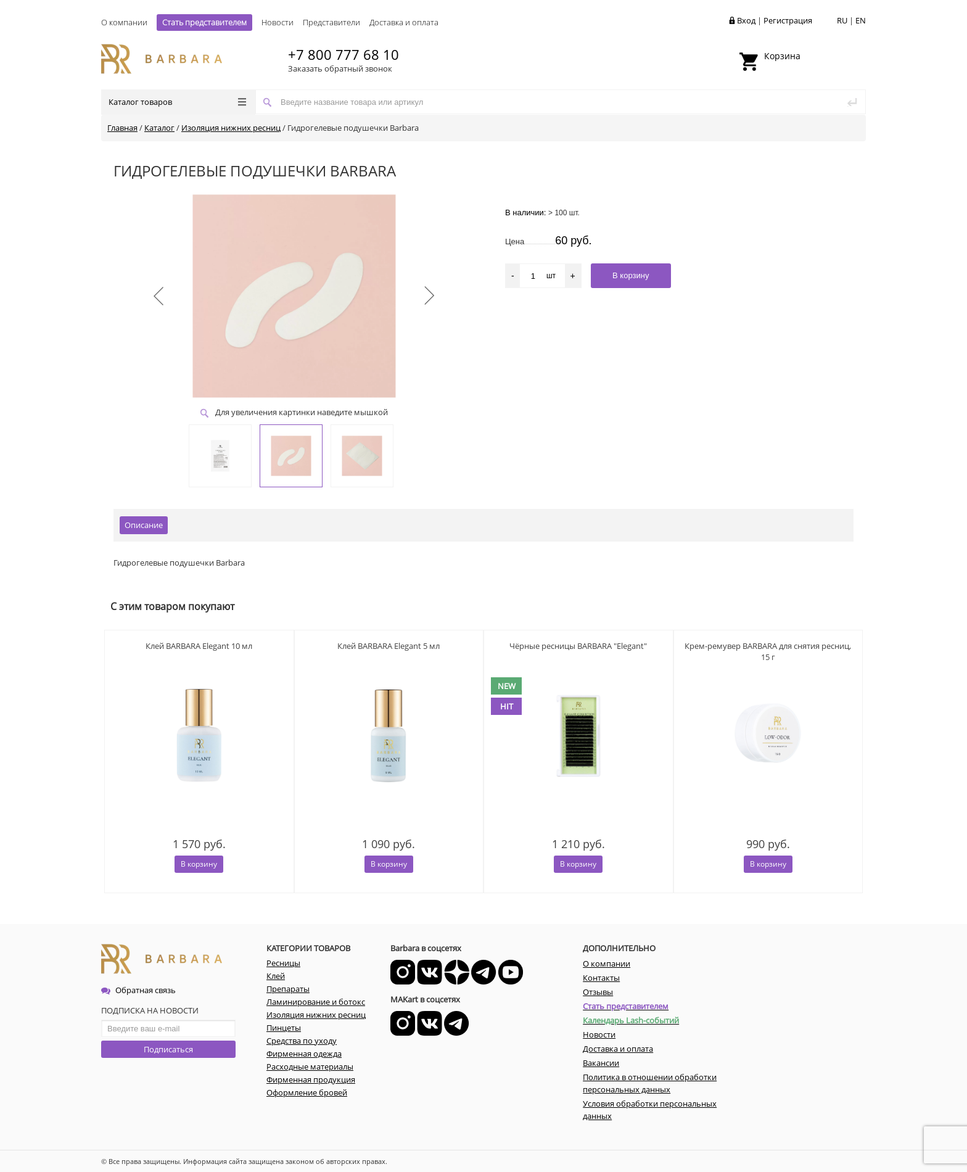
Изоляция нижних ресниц (231, 127)
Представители (331, 22)
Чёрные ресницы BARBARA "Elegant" (578, 645)
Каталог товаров (177, 101)
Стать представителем (204, 22)
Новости (277, 22)
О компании (124, 22)
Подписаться (168, 1049)
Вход (746, 20)
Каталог (159, 127)
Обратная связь (138, 990)
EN (860, 20)
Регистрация (787, 20)
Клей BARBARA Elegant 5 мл (388, 645)
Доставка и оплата (403, 22)
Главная (122, 127)
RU (842, 20)
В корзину (199, 864)
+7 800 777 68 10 (343, 54)
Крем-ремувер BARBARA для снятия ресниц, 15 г (768, 651)
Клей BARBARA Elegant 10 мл (199, 645)
